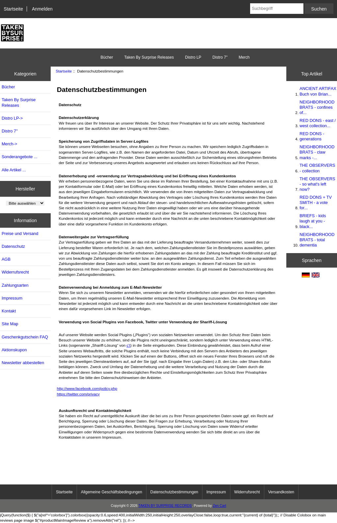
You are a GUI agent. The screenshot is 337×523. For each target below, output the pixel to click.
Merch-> (9, 143)
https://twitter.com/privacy (78, 394)
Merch (244, 57)
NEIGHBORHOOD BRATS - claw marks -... (316, 152)
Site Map (10, 323)
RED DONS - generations (311, 136)
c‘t (128, 345)
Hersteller (25, 188)
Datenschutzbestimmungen (174, 492)
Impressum (12, 298)
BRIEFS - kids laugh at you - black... (312, 221)
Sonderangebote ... (19, 156)
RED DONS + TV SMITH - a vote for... (315, 202)
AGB (6, 259)
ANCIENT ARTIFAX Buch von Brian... (317, 91)
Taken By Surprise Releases (149, 57)
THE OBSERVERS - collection (317, 168)
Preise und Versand (20, 233)
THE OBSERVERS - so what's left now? (317, 184)
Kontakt (9, 310)
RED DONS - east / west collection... (317, 123)
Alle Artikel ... (14, 169)
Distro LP (193, 57)
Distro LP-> (12, 118)
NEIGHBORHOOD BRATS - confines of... (316, 107)
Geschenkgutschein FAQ (25, 336)
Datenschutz (13, 246)
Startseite (13, 9)
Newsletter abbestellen (23, 362)
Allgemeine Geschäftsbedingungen (111, 492)
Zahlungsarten (15, 285)
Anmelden (42, 9)
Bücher (106, 57)
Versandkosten (281, 492)
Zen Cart (219, 506)
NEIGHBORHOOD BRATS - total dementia (316, 239)
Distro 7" (220, 57)
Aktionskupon (14, 349)
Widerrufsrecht (15, 272)
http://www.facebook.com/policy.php (87, 388)
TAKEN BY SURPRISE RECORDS (165, 506)
